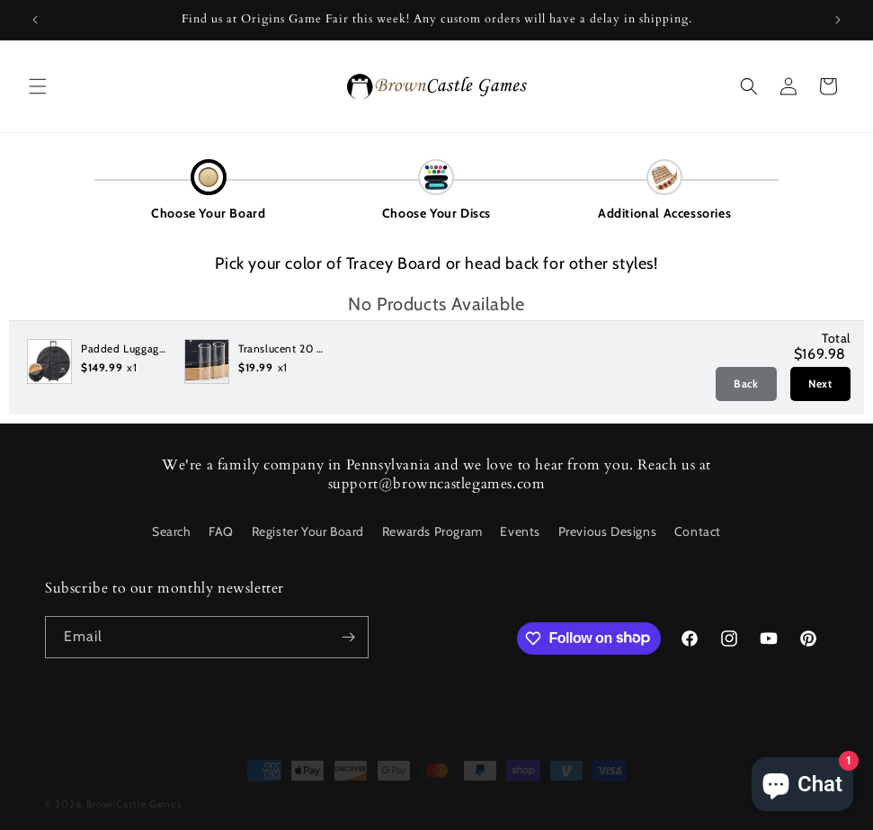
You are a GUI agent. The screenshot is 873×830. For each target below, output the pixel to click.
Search (172, 531)
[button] (38, 86)
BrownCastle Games (134, 791)
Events (520, 531)
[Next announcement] (838, 20)
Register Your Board (308, 531)
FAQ (221, 531)
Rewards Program (432, 531)
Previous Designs (607, 531)
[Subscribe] (348, 637)
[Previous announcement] (35, 20)
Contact (697, 531)
